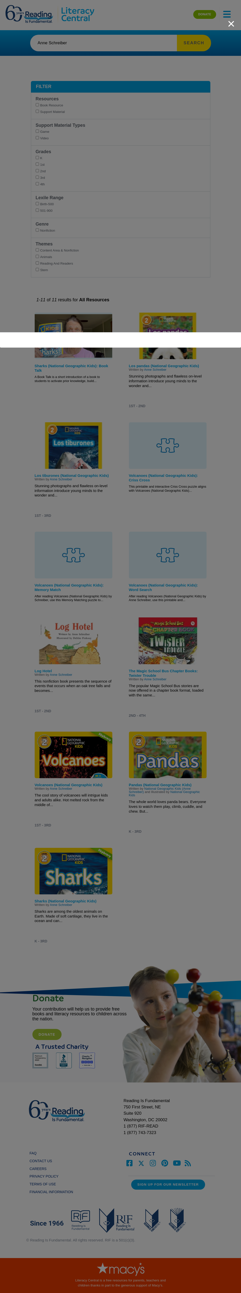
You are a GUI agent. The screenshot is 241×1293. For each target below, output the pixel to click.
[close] (231, 21)
